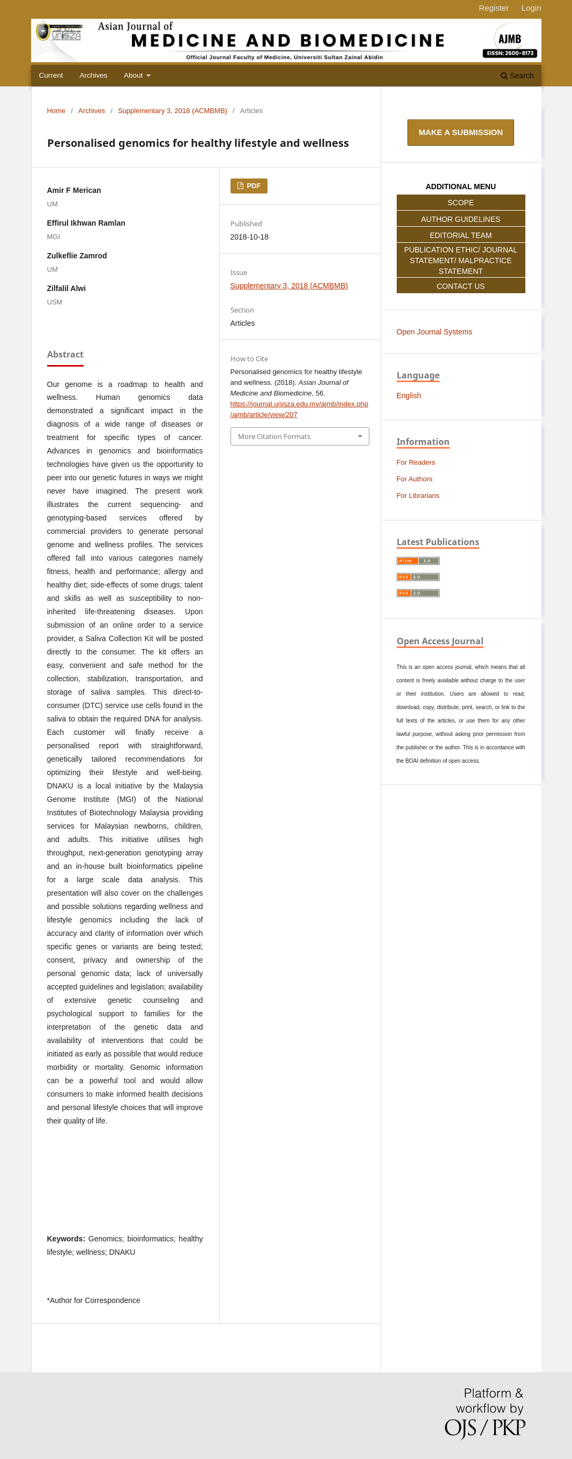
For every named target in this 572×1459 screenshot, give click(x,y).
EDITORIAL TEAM (461, 235)
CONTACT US (461, 286)
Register (494, 7)
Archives (93, 75)
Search (517, 75)
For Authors (415, 479)
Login (531, 7)
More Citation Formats (274, 436)
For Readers (416, 462)
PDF (253, 186)
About (134, 75)
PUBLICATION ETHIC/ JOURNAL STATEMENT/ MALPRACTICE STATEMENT (460, 260)
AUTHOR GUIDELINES (461, 219)
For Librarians (418, 496)
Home (56, 111)
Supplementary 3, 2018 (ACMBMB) (172, 111)
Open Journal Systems (435, 331)
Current (51, 75)
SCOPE (461, 202)
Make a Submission (461, 132)
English (409, 395)
